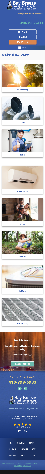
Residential (20, 443)
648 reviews (25, 427)
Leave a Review (22, 431)
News (34, 449)
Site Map (26, 463)
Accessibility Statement (22, 466)
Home (9, 443)
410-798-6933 (31, 23)
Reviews (12, 456)
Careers (23, 456)
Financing (24, 449)
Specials (12, 449)
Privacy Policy (36, 463)
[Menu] (22, 48)
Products (33, 443)
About (33, 456)
